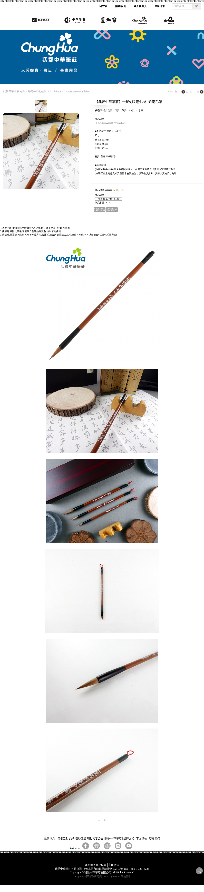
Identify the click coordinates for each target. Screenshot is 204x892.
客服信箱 (113, 864)
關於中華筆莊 (113, 838)
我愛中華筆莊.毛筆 (14, 91)
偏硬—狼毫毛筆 (37, 91)
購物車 (160, 5)
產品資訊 (86, 838)
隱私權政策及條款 (95, 864)
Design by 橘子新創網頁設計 (88, 876)
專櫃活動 (63, 838)
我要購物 (99, 209)
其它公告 (97, 838)
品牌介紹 (128, 838)
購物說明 (120, 5)
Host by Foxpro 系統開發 (117, 876)
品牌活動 (74, 838)
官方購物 (141, 838)
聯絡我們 (154, 838)
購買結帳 (111, 209)
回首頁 (103, 5)
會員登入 (140, 5)
